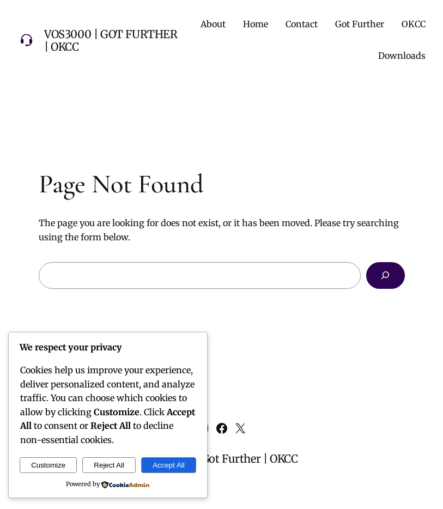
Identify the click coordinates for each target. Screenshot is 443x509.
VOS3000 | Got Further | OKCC (111, 40)
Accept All (169, 465)
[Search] (385, 275)
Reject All (109, 465)
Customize (48, 465)
